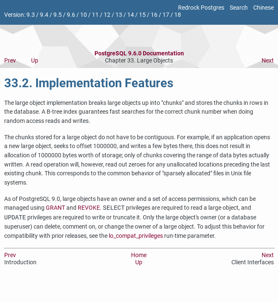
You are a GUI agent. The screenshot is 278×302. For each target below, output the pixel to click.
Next (268, 60)
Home (139, 255)
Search (239, 7)
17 (166, 14)
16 (154, 14)
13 (118, 14)
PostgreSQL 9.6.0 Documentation (139, 53)
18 (177, 14)
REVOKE (89, 208)
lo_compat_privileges (136, 236)
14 (130, 14)
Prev (10, 60)
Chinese (263, 7)
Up (34, 60)
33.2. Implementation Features (88, 83)
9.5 (57, 14)
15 (142, 14)
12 (107, 14)
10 (83, 14)
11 (95, 14)
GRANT (55, 208)
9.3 (30, 14)
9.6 (71, 14)
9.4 (44, 14)
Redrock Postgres (201, 7)
